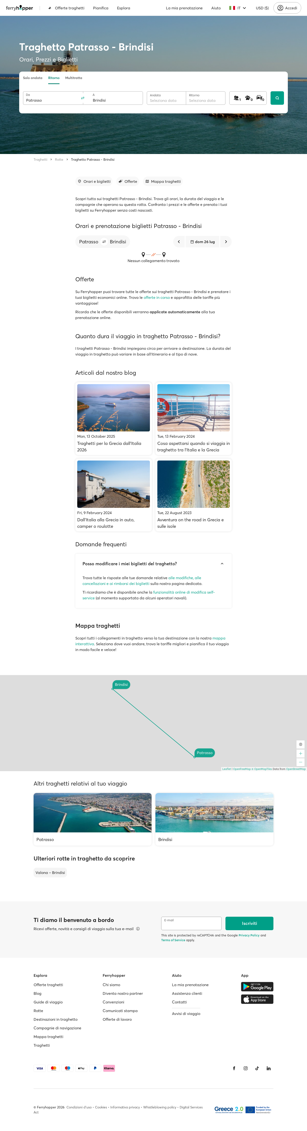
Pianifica (100, 8)
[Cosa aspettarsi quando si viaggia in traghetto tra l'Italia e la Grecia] (193, 418)
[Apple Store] (257, 999)
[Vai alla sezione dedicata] (93, 181)
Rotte (59, 159)
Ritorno (53, 78)
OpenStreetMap (296, 769)
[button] (104, 241)
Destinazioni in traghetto (55, 1019)
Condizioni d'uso (79, 1107)
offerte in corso (157, 297)
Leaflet (226, 769)
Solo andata (32, 78)
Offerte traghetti (66, 8)
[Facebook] (234, 1068)
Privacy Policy (249, 935)
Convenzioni (113, 1002)
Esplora (123, 8)
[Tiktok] (257, 1068)
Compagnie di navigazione (57, 1028)
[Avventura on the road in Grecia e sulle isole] (193, 495)
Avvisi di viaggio (186, 1013)
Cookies (101, 1107)
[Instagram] (245, 1068)
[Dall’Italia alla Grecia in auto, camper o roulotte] (113, 495)
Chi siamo (111, 984)
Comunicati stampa (120, 1010)
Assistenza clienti (187, 993)
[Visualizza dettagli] (138, 929)
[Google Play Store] (257, 986)
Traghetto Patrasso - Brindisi (92, 159)
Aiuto (216, 8)
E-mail (169, 920)
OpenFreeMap (242, 769)
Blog (37, 993)
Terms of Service (173, 940)
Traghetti (40, 159)
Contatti (179, 1002)
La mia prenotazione (184, 8)
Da (28, 94)
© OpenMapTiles (262, 769)
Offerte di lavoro (117, 1019)
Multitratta (73, 78)
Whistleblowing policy (159, 1107)
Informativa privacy (125, 1107)
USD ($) (262, 8)
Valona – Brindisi (50, 872)
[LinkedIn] (268, 1068)
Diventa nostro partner (123, 993)
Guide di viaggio (48, 1002)
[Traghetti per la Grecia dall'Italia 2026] (113, 418)
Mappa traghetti (48, 1036)
